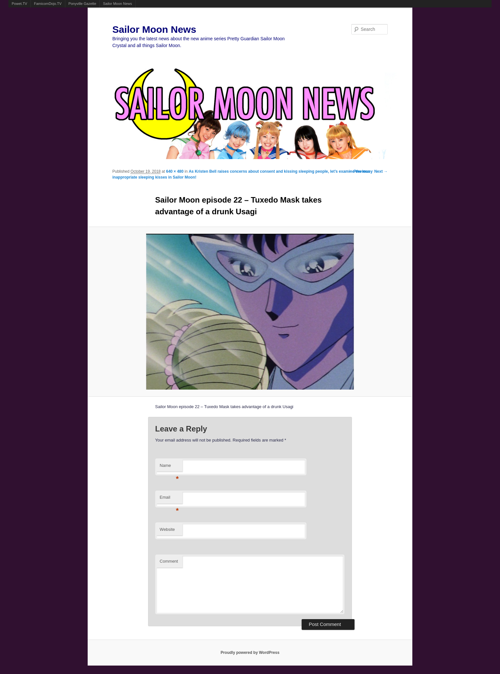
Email (169, 499)
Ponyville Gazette (82, 4)
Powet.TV (19, 4)
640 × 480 (174, 171)
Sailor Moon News (117, 4)
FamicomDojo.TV (48, 4)
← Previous (359, 171)
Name (169, 467)
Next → (381, 171)
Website (167, 529)
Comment (169, 561)
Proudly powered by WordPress (249, 652)
